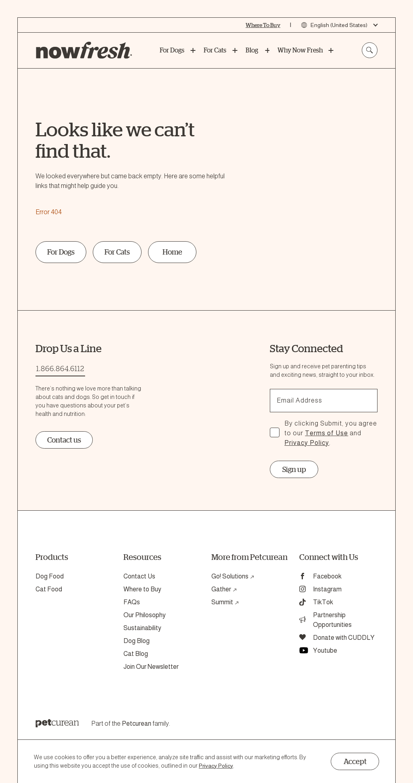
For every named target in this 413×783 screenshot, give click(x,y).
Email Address (299, 400)
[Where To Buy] (263, 25)
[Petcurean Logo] (57, 724)
